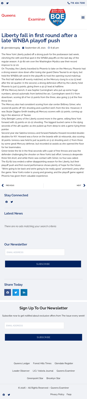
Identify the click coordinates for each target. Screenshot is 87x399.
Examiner (36, 19)
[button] (83, 17)
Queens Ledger (22, 363)
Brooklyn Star (53, 378)
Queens (8, 15)
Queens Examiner (66, 371)
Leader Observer (21, 371)
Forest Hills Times (42, 363)
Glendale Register (64, 363)
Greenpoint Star (35, 378)
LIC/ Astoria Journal (43, 371)
